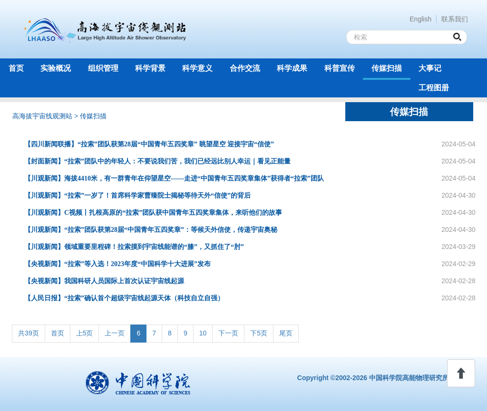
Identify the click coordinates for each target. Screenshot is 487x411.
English (420, 19)
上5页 (84, 333)
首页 (16, 68)
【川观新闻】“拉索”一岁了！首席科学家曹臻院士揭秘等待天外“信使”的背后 (137, 195)
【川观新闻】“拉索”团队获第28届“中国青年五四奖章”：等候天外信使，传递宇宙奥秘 (150, 229)
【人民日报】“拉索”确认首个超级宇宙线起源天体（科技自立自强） (124, 298)
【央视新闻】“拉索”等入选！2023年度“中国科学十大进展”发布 (117, 264)
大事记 (430, 68)
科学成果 (292, 68)
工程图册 (434, 88)
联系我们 (454, 19)
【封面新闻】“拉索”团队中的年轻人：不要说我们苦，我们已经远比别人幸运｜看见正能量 (157, 161)
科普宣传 (339, 68)
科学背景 (150, 68)
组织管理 (103, 68)
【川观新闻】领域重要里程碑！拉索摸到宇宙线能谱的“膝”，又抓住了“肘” (134, 246)
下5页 (258, 333)
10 (203, 333)
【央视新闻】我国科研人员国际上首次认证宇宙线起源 (104, 281)
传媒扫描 (386, 68)
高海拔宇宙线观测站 (42, 116)
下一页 (228, 333)
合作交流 (245, 68)
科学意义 (197, 68)
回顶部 (461, 373)
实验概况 (55, 68)
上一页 (115, 333)
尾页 (285, 333)
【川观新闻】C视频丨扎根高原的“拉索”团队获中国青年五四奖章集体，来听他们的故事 (153, 212)
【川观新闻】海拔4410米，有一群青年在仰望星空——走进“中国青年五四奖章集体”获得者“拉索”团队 (174, 178)
